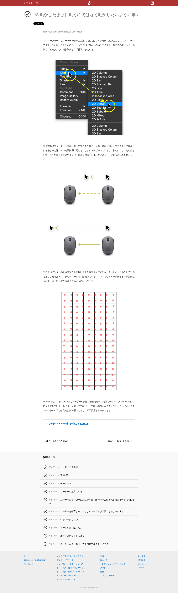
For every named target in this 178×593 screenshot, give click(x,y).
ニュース (104, 560)
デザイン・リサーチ (65, 560)
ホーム (26, 556)
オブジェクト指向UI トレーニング (71, 572)
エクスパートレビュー (66, 575)
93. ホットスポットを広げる (120, 441)
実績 (102, 556)
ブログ (103, 568)
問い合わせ (28, 564)
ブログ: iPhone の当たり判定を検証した (68, 423)
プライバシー (143, 564)
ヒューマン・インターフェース (70, 564)
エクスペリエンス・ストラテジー (71, 556)
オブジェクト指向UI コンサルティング (73, 568)
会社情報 (141, 556)
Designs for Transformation (35, 560)
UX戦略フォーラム (108, 575)
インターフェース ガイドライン (113, 564)
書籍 (102, 572)
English (141, 568)
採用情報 (141, 560)
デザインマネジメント (66, 579)
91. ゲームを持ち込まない (57, 441)
